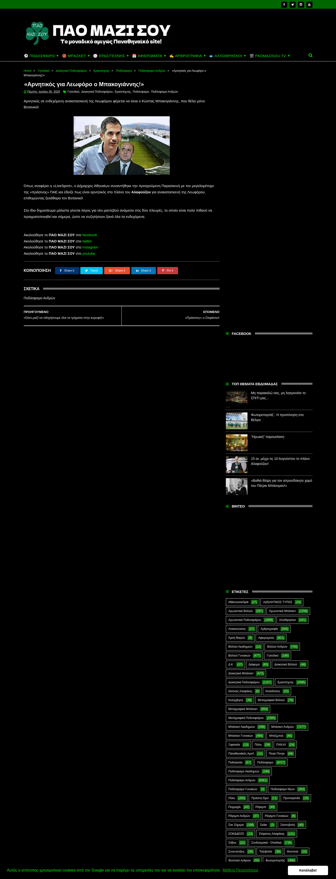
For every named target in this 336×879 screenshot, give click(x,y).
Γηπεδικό (44, 70)
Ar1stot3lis (269, 608)
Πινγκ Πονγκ (277, 492)
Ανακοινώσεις (237, 368)
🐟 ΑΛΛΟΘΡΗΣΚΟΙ (225, 56)
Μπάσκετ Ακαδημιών (241, 466)
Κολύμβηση (235, 439)
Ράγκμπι (260, 546)
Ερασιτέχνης (102, 70)
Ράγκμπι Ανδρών (239, 555)
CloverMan (235, 617)
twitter (87, 241)
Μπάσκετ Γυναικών (240, 474)
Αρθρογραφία (269, 368)
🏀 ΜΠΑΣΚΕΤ (74, 56)
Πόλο (231, 537)
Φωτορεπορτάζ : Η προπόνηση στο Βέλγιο (277, 823)
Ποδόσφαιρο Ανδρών (152, 70)
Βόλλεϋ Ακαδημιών (240, 385)
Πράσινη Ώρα (259, 537)
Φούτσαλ (292, 590)
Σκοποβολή (287, 564)
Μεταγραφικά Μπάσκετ (243, 448)
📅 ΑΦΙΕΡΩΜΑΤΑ (147, 56)
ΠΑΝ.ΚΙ (281, 483)
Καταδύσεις (273, 430)
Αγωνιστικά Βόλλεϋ (240, 350)
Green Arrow (291, 617)
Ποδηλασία (235, 501)
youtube (88, 253)
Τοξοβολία (265, 590)
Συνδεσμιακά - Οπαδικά (266, 581)
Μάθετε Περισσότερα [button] (240, 870)
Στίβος (232, 581)
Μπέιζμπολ (276, 474)
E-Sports (262, 617)
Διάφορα (254, 403)
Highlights (234, 626)
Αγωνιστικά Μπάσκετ (282, 350)
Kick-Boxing (265, 626)
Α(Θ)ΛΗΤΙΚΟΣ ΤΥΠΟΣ (277, 341)
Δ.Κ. (231, 403)
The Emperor (236, 644)
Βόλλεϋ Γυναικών (239, 394)
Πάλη (258, 483)
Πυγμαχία (234, 546)
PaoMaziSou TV (238, 635)
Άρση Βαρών (236, 376)
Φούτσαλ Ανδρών (239, 599)
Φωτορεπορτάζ (275, 599)
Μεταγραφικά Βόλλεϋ (271, 439)
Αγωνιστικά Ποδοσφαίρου (244, 359)
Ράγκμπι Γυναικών (276, 555)
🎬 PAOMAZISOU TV (267, 56)
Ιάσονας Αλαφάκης (240, 430)
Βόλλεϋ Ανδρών (277, 385)
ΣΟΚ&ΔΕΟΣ (236, 572)
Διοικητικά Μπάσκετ (241, 412)
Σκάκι (263, 564)
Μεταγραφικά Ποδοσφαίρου (246, 457)
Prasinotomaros (276, 635)
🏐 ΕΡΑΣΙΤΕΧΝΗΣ (109, 56)
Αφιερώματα (266, 376)
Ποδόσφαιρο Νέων (283, 528)
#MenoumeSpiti (238, 341)
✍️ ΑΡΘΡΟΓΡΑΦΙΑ (185, 56)
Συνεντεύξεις (236, 590)
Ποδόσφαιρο (124, 70)
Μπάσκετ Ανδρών (282, 466)
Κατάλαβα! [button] (309, 870)
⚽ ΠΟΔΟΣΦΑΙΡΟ (39, 56)
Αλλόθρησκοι (287, 359)
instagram (90, 247)
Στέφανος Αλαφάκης (272, 572)
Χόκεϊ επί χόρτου (239, 608)
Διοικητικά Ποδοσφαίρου (71, 70)
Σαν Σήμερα (236, 564)
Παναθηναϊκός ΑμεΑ (241, 492)
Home (28, 70)
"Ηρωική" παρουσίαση (267, 176)
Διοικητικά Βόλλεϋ (285, 403)
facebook (89, 235)
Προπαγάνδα (291, 537)
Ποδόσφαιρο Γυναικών (242, 528)
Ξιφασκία (234, 483)
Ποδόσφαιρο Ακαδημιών (244, 510)
